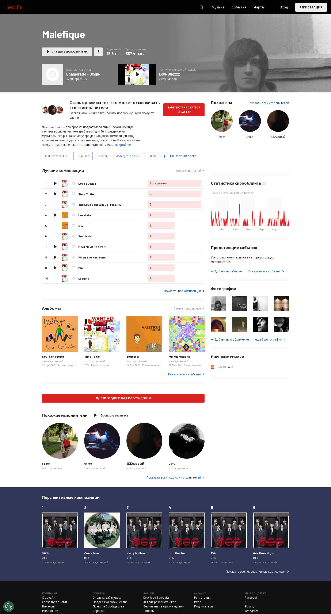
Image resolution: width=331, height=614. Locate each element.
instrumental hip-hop (59, 156)
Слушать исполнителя (70, 51)
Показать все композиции (182, 291)
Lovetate (84, 215)
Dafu (172, 463)
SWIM (45, 553)
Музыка (218, 7)
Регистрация (311, 7)
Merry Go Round (137, 553)
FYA (213, 553)
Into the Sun (177, 553)
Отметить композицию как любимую (73, 183)
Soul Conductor (53, 356)
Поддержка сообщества (110, 602)
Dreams (83, 278)
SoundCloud (225, 367)
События (239, 7)
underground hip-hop (130, 156)
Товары (148, 611)
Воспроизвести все (114, 415)
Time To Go (86, 194)
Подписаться (203, 606)
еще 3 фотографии (268, 339)
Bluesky (249, 606)
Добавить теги (164, 156)
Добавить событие (228, 271)
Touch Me (84, 236)
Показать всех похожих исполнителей (173, 477)
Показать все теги (183, 156)
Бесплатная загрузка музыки (163, 606)
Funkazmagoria (179, 356)
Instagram (251, 611)
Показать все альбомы (184, 374)
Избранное (50, 611)
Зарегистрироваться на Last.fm (184, 109)
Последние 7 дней (188, 170)
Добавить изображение (231, 339)
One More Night (263, 553)
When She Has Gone (92, 257)
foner (221, 136)
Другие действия (98, 51)
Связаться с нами (54, 602)
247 (80, 225)
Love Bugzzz (169, 74)
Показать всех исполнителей (268, 103)
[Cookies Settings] (8, 606)
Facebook (251, 597)
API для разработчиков (159, 602)
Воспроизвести (55, 183)
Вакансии (49, 606)
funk (153, 156)
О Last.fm (48, 597)
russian (103, 156)
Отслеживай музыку (107, 597)
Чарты (259, 7)
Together (133, 356)
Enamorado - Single (83, 74)
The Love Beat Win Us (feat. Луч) (101, 204)
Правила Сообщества (108, 606)
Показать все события (264, 271)
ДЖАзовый (278, 136)
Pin (80, 268)
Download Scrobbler (156, 597)
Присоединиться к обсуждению (125, 398)
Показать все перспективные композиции (255, 571)
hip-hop (84, 156)
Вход (284, 7)
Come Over (91, 553)
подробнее (123, 144)
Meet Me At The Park (92, 247)
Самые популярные (187, 308)
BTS (44, 557)
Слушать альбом (137, 74)
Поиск (201, 7)
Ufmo (249, 136)
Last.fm (19, 7)
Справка (98, 611)
